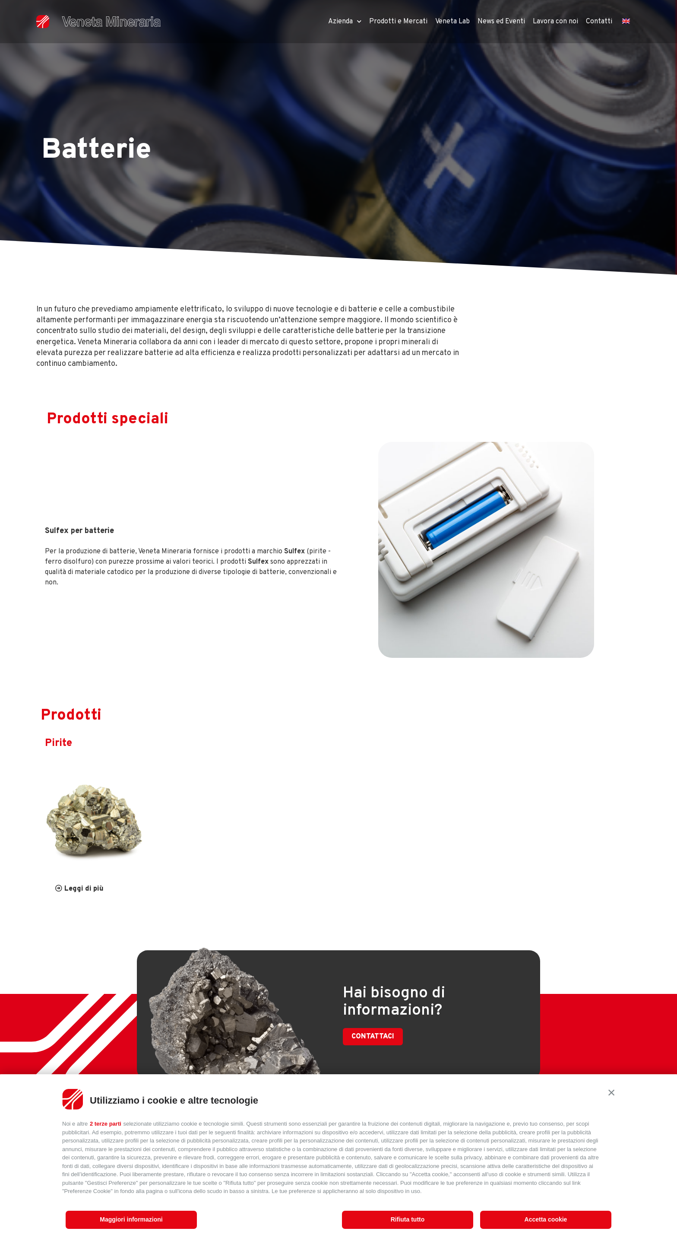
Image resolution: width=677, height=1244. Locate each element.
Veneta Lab (452, 21)
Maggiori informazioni (131, 1219)
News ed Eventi (501, 21)
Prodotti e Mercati (398, 21)
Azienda (344, 21)
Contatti (599, 21)
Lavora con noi (555, 21)
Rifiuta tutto (408, 1219)
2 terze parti (105, 1123)
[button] (611, 1092)
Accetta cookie (546, 1219)
